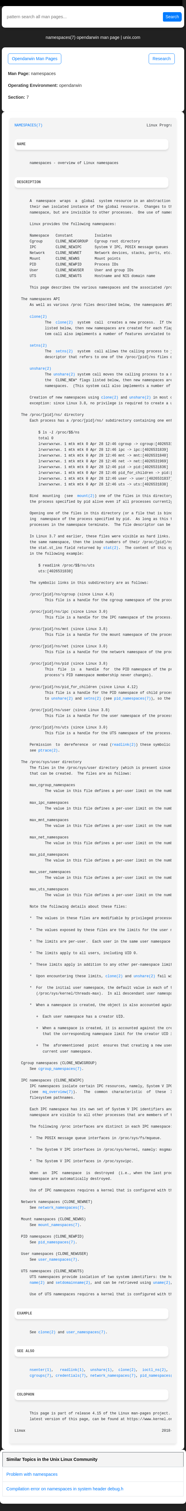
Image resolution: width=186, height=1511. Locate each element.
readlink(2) (124, 745)
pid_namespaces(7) (132, 699)
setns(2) (38, 346)
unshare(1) (101, 1370)
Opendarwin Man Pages (34, 58)
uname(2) (161, 1283)
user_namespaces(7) (57, 1260)
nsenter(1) (40, 1370)
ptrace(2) (48, 751)
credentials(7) (71, 1376)
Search (172, 16)
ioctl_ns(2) (154, 1370)
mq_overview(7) (58, 1092)
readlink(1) (72, 1370)
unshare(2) (40, 369)
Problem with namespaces (32, 1474)
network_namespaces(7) (61, 1208)
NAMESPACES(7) (29, 125)
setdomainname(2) (73, 1283)
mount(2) (86, 496)
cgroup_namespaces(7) (60, 1069)
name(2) (37, 1283)
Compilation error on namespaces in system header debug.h (64, 1488)
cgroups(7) (40, 1376)
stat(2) (110, 548)
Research (162, 58)
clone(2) (38, 317)
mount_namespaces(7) (58, 1225)
